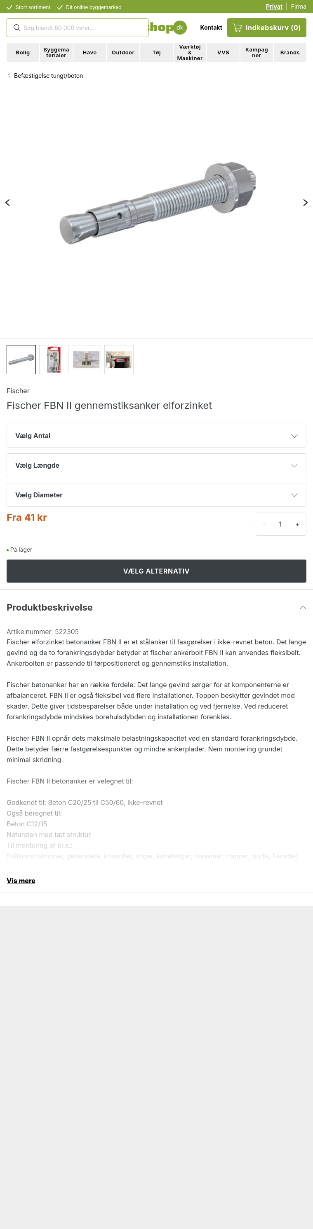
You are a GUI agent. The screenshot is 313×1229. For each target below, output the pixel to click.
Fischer (18, 391)
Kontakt (211, 27)
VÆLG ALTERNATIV (156, 571)
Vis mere (21, 881)
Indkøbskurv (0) (267, 27)
